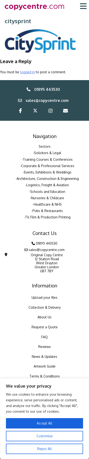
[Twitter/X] (35, 111)
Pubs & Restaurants (48, 211)
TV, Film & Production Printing (47, 217)
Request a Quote (45, 327)
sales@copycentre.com (43, 100)
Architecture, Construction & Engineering (48, 179)
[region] (44, 418)
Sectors (45, 146)
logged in (27, 72)
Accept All (44, 423)
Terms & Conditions (44, 376)
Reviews (44, 347)
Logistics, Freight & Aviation (47, 185)
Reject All (44, 449)
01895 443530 (43, 89)
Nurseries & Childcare (47, 198)
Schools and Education (47, 192)
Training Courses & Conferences (48, 159)
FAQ (44, 337)
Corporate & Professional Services (47, 166)
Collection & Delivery (44, 307)
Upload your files (44, 297)
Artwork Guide (45, 366)
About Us (44, 317)
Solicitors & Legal (47, 153)
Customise (45, 436)
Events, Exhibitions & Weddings (47, 172)
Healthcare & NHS (48, 204)
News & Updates (44, 357)
